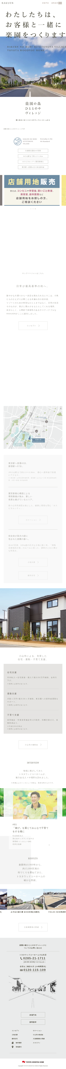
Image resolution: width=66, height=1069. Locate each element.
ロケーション (37, 1030)
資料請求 (33, 1022)
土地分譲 (15, 1034)
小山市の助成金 (38, 1034)
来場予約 (33, 1015)
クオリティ (36, 1042)
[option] (33, 51)
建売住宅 (15, 1038)
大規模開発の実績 (39, 1038)
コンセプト (15, 1030)
